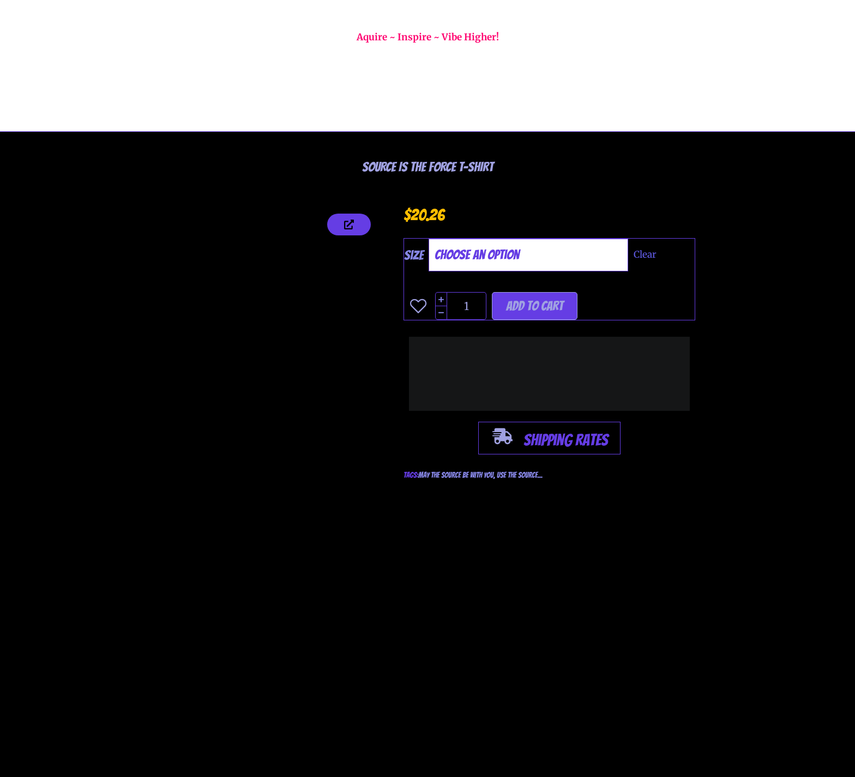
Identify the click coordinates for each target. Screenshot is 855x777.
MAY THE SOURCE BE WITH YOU (455, 475)
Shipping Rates (565, 440)
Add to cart (534, 306)
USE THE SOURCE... (520, 475)
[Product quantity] (467, 306)
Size (414, 255)
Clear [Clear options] (645, 254)
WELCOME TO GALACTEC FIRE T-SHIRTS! (427, 13)
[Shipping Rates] (502, 438)
